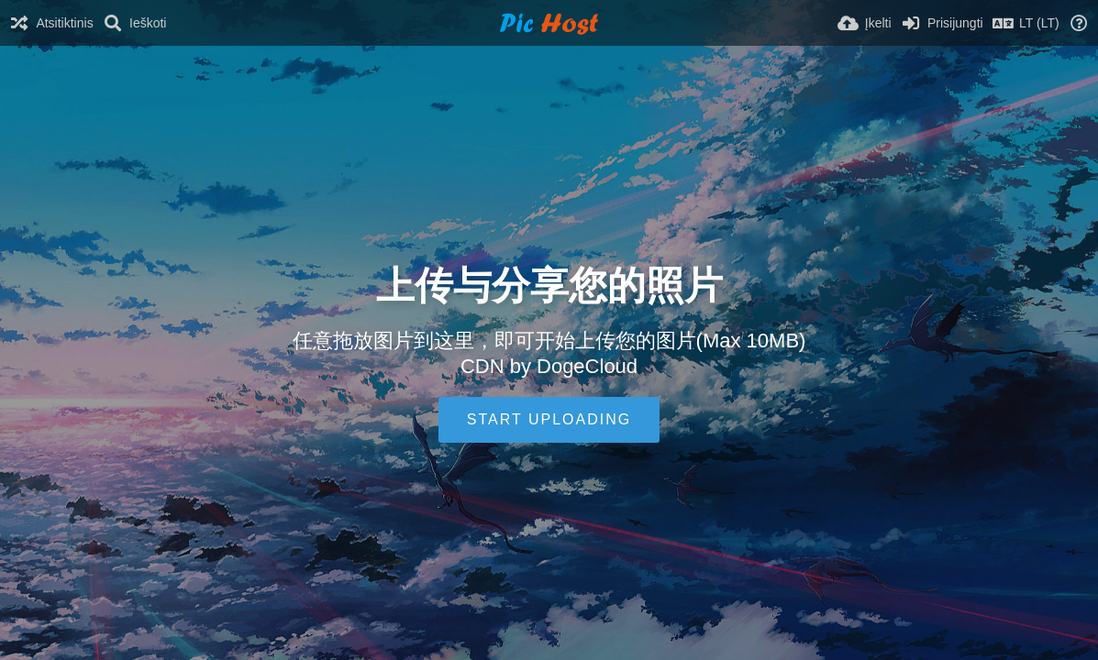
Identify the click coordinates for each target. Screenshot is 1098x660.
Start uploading (549, 419)
